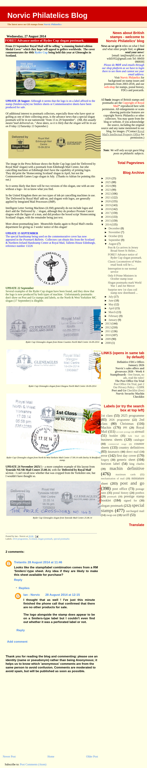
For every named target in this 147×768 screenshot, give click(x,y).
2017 (108, 212)
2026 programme (119, 419)
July (111, 296)
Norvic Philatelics (52, 24)
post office (119, 489)
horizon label (110, 463)
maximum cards (126, 474)
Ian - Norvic (31, 594)
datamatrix (114, 451)
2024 (108, 185)
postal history (121, 492)
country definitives (131, 447)
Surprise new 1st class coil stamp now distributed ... (123, 291)
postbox (139, 492)
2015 (108, 220)
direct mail (132, 451)
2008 (108, 342)
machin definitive (127, 468)
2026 (108, 178)
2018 (108, 209)
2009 (108, 338)
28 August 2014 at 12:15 (62, 594)
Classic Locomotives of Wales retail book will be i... (124, 263)
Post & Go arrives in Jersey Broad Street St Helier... (123, 249)
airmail (139, 431)
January (113, 319)
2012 (108, 327)
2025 (108, 182)
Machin (106, 427)
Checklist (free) (128, 390)
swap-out (111, 515)
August (113, 243)
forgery (105, 459)
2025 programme (132, 415)
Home (51, 756)
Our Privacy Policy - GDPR (128, 387)
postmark (112, 496)
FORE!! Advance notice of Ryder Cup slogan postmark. (44, 40)
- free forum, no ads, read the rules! (127, 376)
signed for (130, 500)
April (112, 308)
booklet (113, 435)
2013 (108, 323)
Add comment (17, 641)
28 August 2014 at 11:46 (45, 562)
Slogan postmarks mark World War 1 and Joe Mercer (124, 284)
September (115, 239)
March (112, 312)
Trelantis (20, 562)
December (115, 228)
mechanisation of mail (113, 478)
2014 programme (20, 539)
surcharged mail (135, 511)
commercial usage (117, 444)
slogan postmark (45, 539)
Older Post (92, 756)
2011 (108, 331)
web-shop (109, 87)
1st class (107, 415)
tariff (126, 515)
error (104, 455)
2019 (108, 205)
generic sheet (126, 459)
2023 (108, 189)
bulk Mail (133, 436)
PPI (125, 427)
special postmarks (62, 539)
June (111, 300)
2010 (108, 335)
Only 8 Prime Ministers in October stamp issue (122, 277)
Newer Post (9, 756)
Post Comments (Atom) (33, 764)
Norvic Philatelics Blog (47, 15)
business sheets (111, 439)
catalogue (139, 439)
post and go (132, 483)
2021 (108, 197)
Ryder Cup (41, 52)
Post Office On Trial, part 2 (129, 384)
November (115, 232)
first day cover (126, 455)
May (111, 304)
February (114, 315)
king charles (136, 463)
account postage (123, 432)
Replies (24, 588)
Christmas (127, 423)
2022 (108, 193)
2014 (108, 224)
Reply (18, 580)
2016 (108, 216)
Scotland (33, 539)
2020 (108, 201)
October (113, 236)
